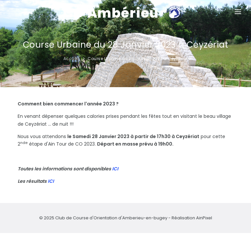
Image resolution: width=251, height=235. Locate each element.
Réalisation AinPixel (192, 218)
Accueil (71, 58)
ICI (115, 168)
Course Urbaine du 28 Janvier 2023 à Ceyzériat (138, 58)
